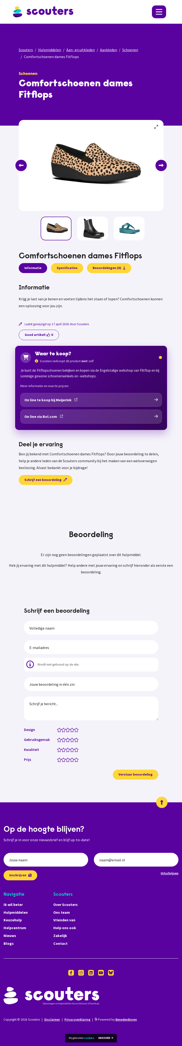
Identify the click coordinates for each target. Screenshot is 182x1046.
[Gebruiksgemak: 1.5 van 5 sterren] (62, 739)
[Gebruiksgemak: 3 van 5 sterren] (69, 739)
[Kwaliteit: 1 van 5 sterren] (60, 749)
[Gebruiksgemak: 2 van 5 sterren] (65, 739)
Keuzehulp (13, 920)
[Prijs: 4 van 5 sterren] (73, 759)
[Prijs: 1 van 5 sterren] (60, 759)
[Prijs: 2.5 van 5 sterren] (67, 759)
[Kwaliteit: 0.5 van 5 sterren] (58, 749)
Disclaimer (52, 1020)
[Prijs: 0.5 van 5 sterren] (58, 759)
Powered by (116, 1020)
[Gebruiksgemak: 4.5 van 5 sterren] (75, 739)
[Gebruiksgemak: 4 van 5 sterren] (73, 739)
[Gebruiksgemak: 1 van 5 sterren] (60, 739)
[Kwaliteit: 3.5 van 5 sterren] (71, 749)
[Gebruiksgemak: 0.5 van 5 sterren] (58, 739)
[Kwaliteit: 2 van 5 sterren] (65, 749)
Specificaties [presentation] (67, 268)
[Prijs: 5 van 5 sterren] (77, 759)
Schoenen (130, 49)
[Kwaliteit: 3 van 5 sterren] (69, 749)
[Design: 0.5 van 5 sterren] (58, 729)
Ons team (61, 912)
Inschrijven (20, 875)
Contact (60, 943)
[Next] (161, 165)
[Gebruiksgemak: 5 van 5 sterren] (77, 739)
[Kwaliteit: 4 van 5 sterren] (73, 749)
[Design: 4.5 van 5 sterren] (75, 729)
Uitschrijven (169, 873)
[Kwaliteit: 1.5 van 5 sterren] (62, 749)
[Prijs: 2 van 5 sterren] (65, 759)
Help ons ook (64, 927)
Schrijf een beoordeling (45, 480)
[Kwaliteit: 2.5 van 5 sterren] (67, 749)
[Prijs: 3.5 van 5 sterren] (71, 759)
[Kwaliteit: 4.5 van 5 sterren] (75, 749)
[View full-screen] (156, 127)
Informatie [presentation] (32, 268)
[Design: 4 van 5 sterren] (73, 729)
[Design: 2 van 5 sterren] (65, 729)
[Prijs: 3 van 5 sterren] (69, 759)
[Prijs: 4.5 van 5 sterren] (75, 759)
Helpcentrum (15, 927)
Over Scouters (65, 904)
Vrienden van (64, 920)
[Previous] (21, 165)
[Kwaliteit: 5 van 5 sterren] (77, 749)
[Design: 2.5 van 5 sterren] (67, 729)
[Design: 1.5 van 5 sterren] (62, 729)
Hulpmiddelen (49, 49)
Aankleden (108, 49)
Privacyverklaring (77, 1020)
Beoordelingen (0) (109, 268)
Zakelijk (60, 935)
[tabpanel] (91, 296)
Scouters (26, 49)
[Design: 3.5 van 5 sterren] (71, 729)
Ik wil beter (13, 904)
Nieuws (10, 935)
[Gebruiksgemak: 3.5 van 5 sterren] (71, 739)
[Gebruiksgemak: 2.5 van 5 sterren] (67, 739)
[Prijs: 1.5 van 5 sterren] (62, 759)
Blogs (9, 943)
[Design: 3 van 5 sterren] (69, 729)
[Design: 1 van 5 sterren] (60, 729)
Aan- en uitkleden (80, 49)
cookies (89, 1038)
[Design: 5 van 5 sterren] (77, 729)
